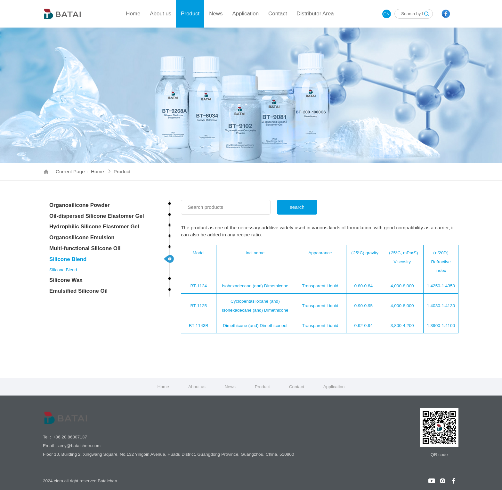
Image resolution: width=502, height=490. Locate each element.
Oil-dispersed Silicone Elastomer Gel (96, 216)
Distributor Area (315, 14)
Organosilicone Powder (79, 205)
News (216, 14)
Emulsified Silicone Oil (78, 291)
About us (160, 14)
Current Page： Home (83, 171)
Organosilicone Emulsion (82, 237)
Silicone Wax (66, 280)
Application (245, 14)
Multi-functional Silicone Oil (84, 248)
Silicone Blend (67, 259)
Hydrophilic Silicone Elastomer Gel (94, 227)
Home (133, 14)
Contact (277, 14)
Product (190, 14)
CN (386, 14)
